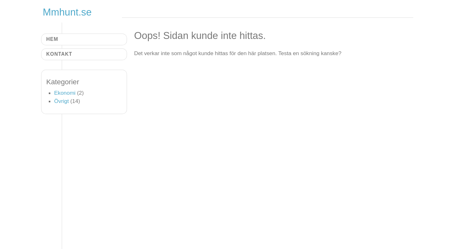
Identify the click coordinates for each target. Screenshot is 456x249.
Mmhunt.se (67, 12)
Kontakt (59, 54)
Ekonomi (64, 93)
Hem (52, 39)
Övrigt (61, 101)
